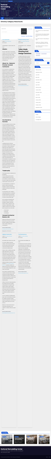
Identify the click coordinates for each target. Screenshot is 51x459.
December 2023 (39, 79)
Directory (23, 36)
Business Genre (4, 28)
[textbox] (11, 32)
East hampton (23, 41)
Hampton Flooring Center (23, 39)
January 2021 (38, 102)
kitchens (12, 263)
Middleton (26, 236)
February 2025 (38, 69)
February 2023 (38, 87)
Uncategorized (38, 119)
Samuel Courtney (18, 442)
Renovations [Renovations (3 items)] (38, 55)
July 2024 (37, 74)
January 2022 (38, 99)
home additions (8, 263)
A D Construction (5, 39)
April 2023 (37, 84)
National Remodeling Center (5, 7)
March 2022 (38, 97)
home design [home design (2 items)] (38, 53)
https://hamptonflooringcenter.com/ (23, 85)
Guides (37, 114)
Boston (6, 41)
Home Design (38, 117)
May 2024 (37, 77)
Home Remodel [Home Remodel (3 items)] (43, 53)
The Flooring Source (22, 234)
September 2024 (39, 72)
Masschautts (9, 41)
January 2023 (38, 89)
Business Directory (9, 18)
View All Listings (29, 36)
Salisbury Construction (7, 234)
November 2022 (39, 92)
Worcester (10, 236)
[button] (47, 18)
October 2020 (38, 104)
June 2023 (38, 82)
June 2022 (38, 94)
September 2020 (39, 107)
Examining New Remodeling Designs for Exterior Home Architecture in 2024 (42, 35)
